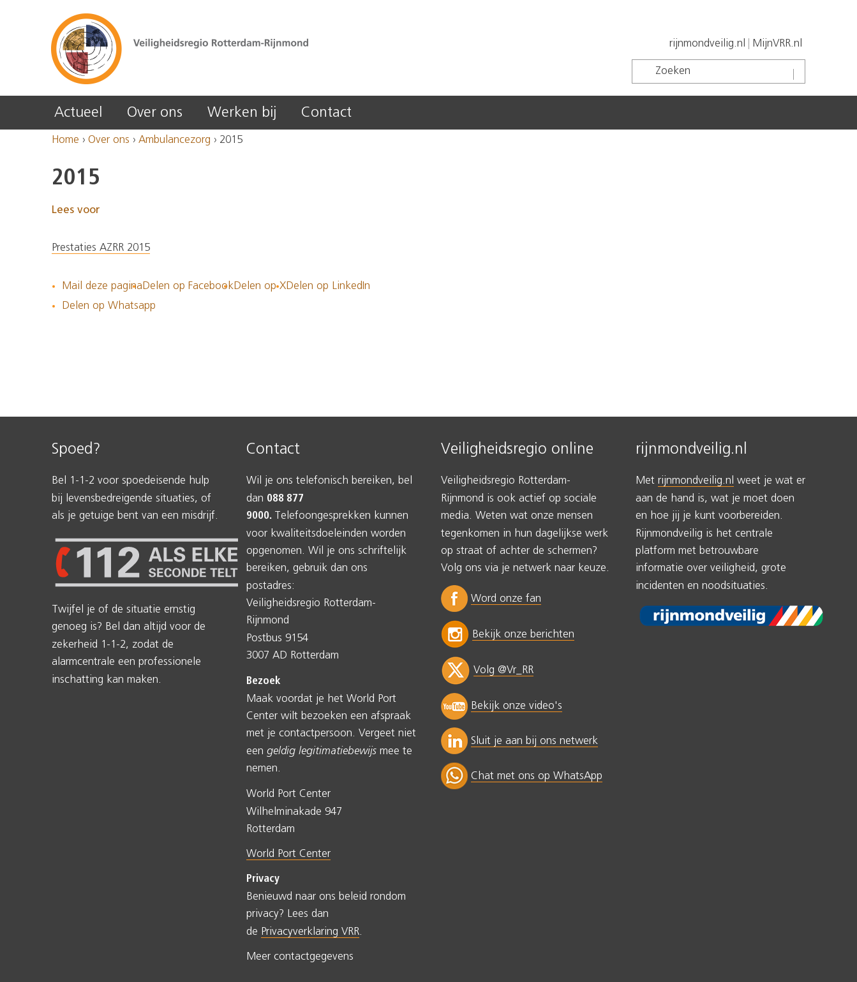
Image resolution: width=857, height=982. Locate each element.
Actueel (78, 112)
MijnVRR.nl (777, 43)
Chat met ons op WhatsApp (536, 776)
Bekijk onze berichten (523, 634)
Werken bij (241, 112)
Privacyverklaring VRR (310, 931)
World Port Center (288, 854)
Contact (326, 112)
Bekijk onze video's (516, 706)
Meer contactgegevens (300, 956)
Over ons (155, 112)
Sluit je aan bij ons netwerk (534, 741)
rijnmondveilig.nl (707, 43)
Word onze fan (506, 598)
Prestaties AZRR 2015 (101, 247)
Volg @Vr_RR (503, 670)
